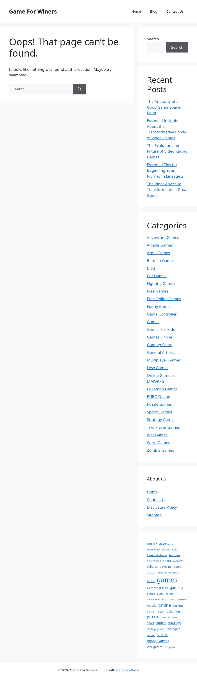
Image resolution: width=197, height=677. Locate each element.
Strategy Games (161, 419)
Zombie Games (160, 450)
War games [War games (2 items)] (155, 647)
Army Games (158, 252)
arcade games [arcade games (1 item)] (169, 549)
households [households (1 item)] (153, 599)
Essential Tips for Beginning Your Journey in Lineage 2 (165, 170)
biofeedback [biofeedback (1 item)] (154, 561)
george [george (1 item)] (151, 593)
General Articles (161, 352)
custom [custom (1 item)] (151, 572)
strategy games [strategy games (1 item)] (155, 629)
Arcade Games (160, 245)
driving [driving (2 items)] (162, 572)
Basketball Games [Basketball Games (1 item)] (157, 555)
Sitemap (154, 514)
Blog (153, 11)
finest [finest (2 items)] (151, 581)
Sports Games (159, 411)
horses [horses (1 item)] (169, 593)
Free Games (157, 291)
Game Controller (162, 314)
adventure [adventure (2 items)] (166, 544)
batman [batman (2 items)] (174, 555)
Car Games (157, 275)
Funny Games (159, 306)
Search (153, 38)
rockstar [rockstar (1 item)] (165, 617)
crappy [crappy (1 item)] (177, 566)
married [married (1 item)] (182, 599)
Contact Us (174, 11)
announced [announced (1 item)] (153, 549)
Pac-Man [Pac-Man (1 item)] (178, 605)
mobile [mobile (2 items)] (151, 606)
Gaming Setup (160, 344)
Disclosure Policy (162, 507)
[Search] (79, 89)
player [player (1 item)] (161, 611)
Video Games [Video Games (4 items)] (158, 640)
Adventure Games (163, 237)
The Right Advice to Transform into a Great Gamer (167, 189)
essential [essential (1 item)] (174, 572)
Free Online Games (164, 298)
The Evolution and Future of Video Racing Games (167, 151)
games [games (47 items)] (167, 579)
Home (136, 11)
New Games (158, 367)
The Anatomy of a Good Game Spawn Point (164, 107)
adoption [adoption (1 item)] (152, 543)
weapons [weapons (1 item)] (170, 647)
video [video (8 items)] (163, 634)
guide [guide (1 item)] (160, 593)
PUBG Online (158, 396)
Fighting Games (161, 283)
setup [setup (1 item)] (175, 617)
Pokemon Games (162, 388)
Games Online (159, 337)
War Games (157, 434)
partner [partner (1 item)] (151, 611)
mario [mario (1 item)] (172, 599)
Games (153, 321)
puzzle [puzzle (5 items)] (153, 617)
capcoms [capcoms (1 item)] (178, 561)
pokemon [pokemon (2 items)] (173, 611)
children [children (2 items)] (152, 567)
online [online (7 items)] (165, 605)
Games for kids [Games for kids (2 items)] (157, 588)
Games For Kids (161, 329)
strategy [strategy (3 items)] (174, 622)
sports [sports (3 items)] (161, 622)
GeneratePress (127, 670)
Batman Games (161, 260)
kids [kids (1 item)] (164, 599)
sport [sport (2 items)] (150, 623)
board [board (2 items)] (167, 561)
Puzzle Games (159, 404)
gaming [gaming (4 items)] (176, 587)
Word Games (158, 442)
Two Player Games (163, 427)
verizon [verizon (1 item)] (151, 635)
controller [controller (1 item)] (165, 566)
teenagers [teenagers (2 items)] (173, 629)
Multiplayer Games (164, 360)
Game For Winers (33, 11)
